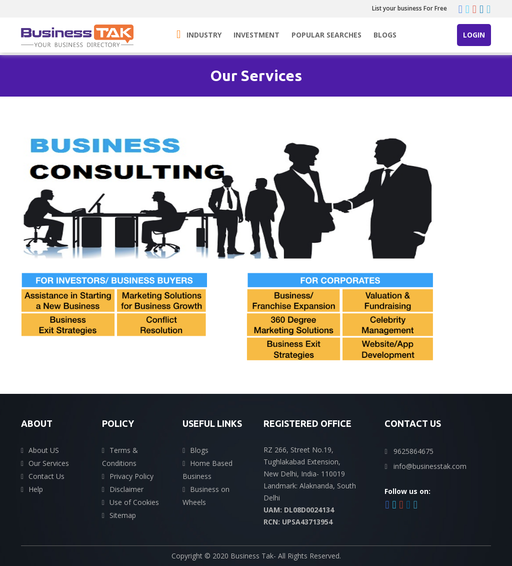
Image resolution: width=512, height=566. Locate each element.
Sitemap (123, 515)
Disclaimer (127, 489)
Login (474, 35)
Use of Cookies (134, 502)
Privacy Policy (132, 476)
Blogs (385, 35)
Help (35, 489)
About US (43, 450)
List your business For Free (409, 8)
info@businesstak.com (430, 466)
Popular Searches (327, 35)
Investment (257, 35)
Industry (204, 35)
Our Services (48, 463)
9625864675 (414, 451)
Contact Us (46, 476)
